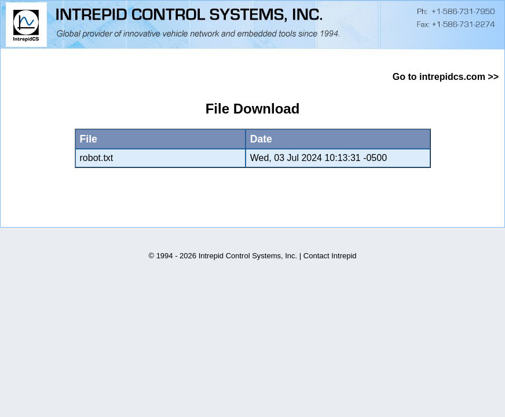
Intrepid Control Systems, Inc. (248, 255)
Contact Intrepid (330, 255)
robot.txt (97, 158)
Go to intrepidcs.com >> (446, 77)
